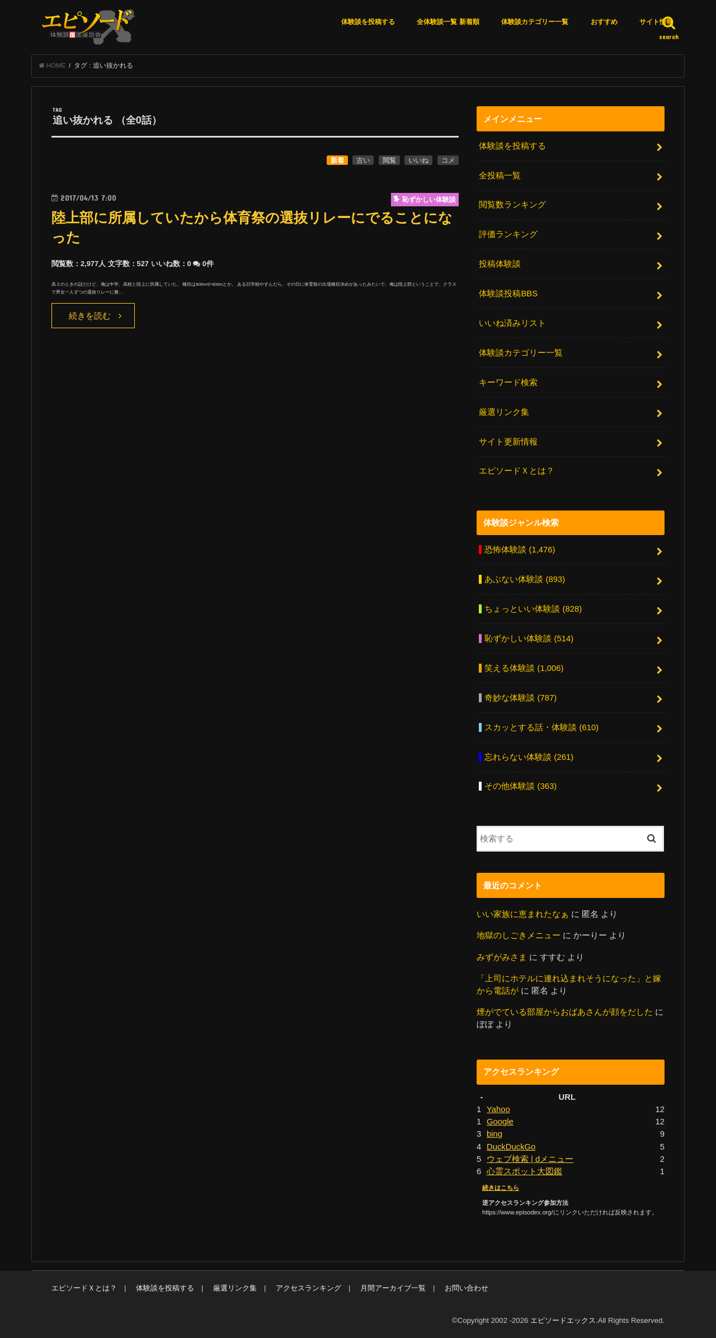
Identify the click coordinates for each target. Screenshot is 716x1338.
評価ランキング (508, 234)
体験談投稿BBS (508, 293)
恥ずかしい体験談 (528, 638)
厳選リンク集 (504, 412)
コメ (448, 160)
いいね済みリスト (512, 323)
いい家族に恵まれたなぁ (523, 914)
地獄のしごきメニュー (518, 935)
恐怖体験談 (519, 549)
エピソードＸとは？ (516, 470)
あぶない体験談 (524, 579)
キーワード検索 (508, 382)
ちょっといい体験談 (533, 608)
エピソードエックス (563, 1320)
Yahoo (498, 1109)
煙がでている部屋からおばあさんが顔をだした (565, 1012)
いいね (418, 160)
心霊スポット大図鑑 (524, 1171)
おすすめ (604, 22)
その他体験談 (520, 786)
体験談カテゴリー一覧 (534, 22)
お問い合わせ (466, 1288)
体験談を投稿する (368, 22)
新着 (337, 160)
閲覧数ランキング (512, 204)
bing (494, 1133)
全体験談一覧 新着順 (448, 22)
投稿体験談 (500, 263)
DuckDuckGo (511, 1146)
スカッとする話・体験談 (541, 727)
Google (500, 1121)
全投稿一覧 (500, 175)
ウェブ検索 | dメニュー (530, 1159)
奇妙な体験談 (520, 697)
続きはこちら (500, 1187)
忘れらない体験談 (528, 757)
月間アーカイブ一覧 (393, 1288)
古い (363, 160)
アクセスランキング (308, 1288)
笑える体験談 (523, 668)
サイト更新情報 (508, 441)
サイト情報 (656, 22)
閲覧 (389, 160)
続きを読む (90, 315)
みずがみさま (502, 957)
